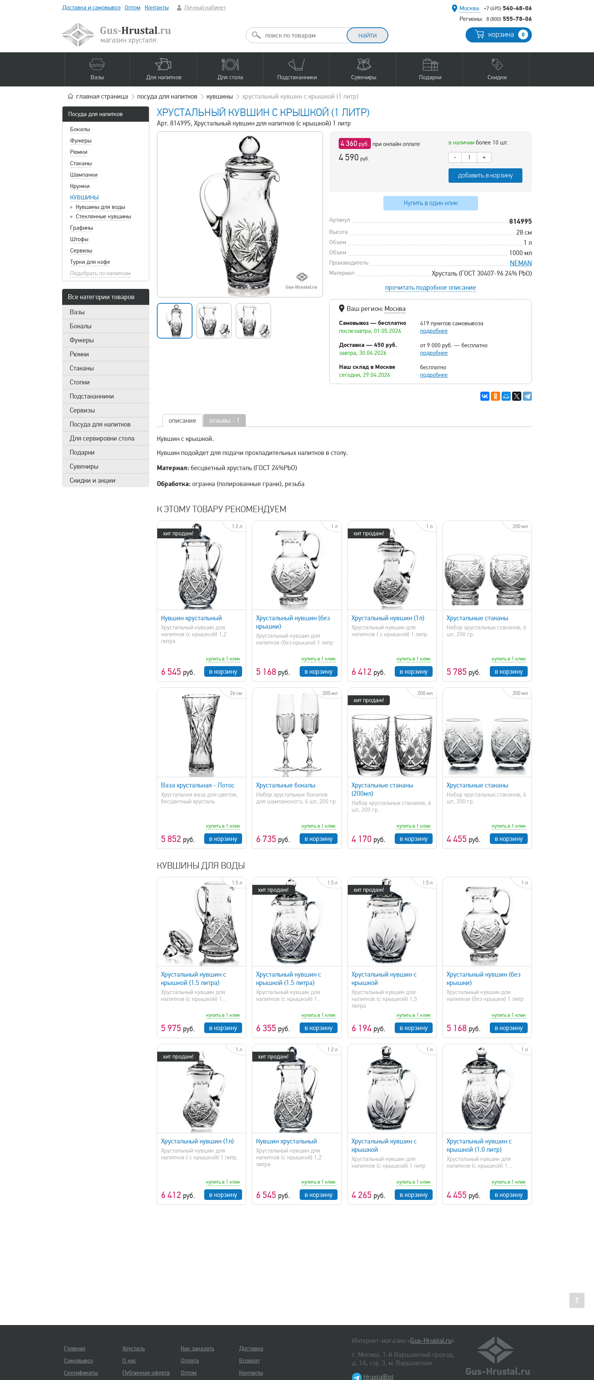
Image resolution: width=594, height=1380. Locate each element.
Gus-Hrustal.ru (431, 1340)
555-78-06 (509, 18)
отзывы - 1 (224, 420)
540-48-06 (508, 8)
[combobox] (303, 35)
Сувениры (84, 466)
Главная (74, 1348)
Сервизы (81, 250)
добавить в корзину (485, 175)
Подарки (82, 452)
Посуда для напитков (95, 114)
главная (102, 96)
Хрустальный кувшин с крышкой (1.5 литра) (193, 978)
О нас (129, 1360)
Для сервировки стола (102, 438)
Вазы (77, 312)
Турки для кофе (90, 262)
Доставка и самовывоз (91, 7)
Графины (81, 228)
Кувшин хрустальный (191, 618)
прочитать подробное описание (430, 287)
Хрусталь (133, 1348)
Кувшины (84, 197)
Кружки (79, 186)
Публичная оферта (146, 1373)
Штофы (79, 239)
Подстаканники (92, 396)
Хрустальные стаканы (477, 618)
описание (182, 420)
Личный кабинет (205, 7)
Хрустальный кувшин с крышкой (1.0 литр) (479, 1145)
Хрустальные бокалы (286, 785)
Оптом (133, 7)
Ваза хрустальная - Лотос (197, 785)
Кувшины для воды (100, 207)
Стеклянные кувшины (103, 216)
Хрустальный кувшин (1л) (388, 618)
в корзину (223, 671)
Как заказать (197, 1348)
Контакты (157, 7)
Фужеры (80, 140)
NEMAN (521, 263)
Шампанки (83, 175)
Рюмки (78, 152)
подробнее (434, 331)
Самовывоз (78, 1360)
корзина (508, 34)
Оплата (190, 1360)
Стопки (80, 382)
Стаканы (81, 163)
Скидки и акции (93, 480)
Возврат (249, 1360)
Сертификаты (81, 1373)
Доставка (251, 1348)
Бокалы (80, 129)
